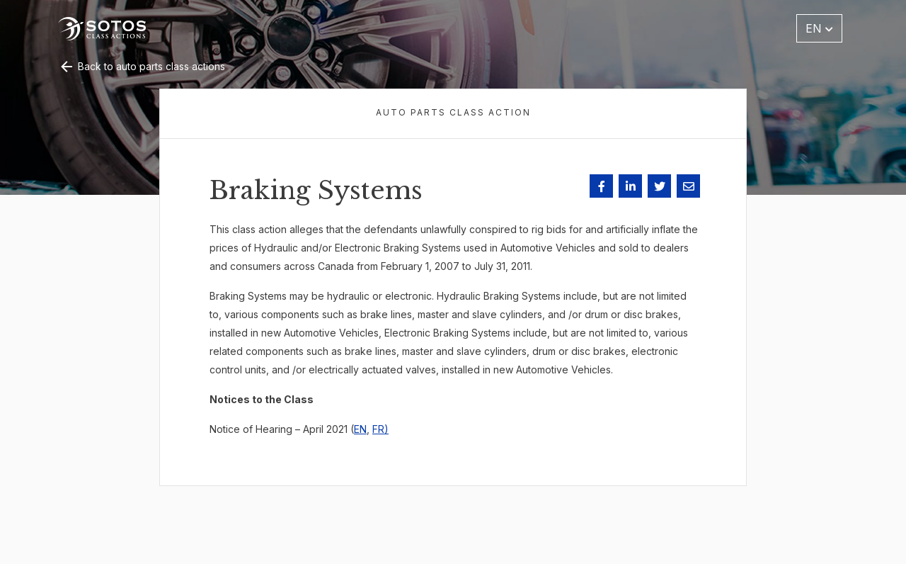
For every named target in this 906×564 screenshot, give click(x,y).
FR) (380, 429)
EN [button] (819, 28)
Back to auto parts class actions (141, 66)
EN (360, 429)
